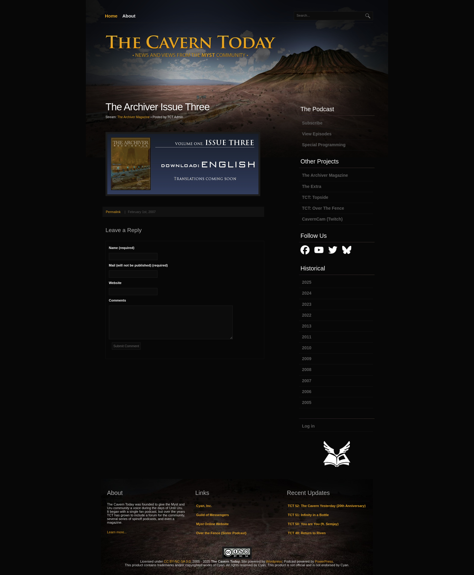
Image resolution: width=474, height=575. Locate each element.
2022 (306, 315)
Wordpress (274, 561)
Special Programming (324, 144)
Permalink (113, 212)
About (128, 15)
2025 (306, 282)
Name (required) (121, 248)
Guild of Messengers (212, 515)
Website (115, 283)
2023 (306, 304)
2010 (306, 347)
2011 (306, 336)
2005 (306, 402)
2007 (306, 380)
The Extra (311, 186)
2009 (306, 358)
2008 (306, 369)
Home (111, 15)
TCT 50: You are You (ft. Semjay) (313, 524)
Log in (308, 426)
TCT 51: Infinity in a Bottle (308, 515)
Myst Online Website (212, 524)
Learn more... (117, 532)
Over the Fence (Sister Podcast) (221, 533)
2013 (306, 326)
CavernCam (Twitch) (322, 219)
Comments (117, 300)
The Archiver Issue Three (157, 106)
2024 (306, 293)
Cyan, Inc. (204, 506)
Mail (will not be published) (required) (138, 265)
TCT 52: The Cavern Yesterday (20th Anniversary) (326, 506)
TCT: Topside (315, 197)
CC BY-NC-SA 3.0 (177, 561)
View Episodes (317, 133)
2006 (306, 391)
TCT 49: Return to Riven (307, 533)
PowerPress (324, 561)
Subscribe (312, 123)
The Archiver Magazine (133, 117)
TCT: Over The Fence (323, 208)
